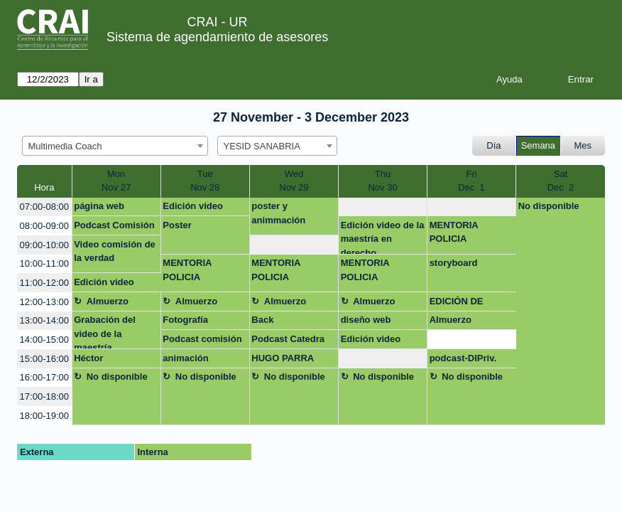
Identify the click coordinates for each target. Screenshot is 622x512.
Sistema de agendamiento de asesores (217, 37)
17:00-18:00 (44, 396)
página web (99, 206)
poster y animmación (278, 213)
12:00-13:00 (44, 302)
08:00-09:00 (44, 225)
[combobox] (115, 146)
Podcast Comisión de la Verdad (114, 227)
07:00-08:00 (44, 206)
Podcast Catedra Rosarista (287, 341)
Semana (538, 145)
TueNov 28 (204, 181)
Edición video (193, 206)
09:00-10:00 (44, 245)
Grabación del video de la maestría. (105, 331)
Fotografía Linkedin (185, 322)
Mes (583, 145)
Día (493, 145)
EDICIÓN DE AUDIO (457, 303)
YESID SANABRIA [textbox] (262, 146)
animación (185, 358)
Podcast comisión (202, 339)
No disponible (548, 206)
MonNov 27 (116, 181)
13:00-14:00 (44, 320)
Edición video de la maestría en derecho (383, 237)
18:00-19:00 (44, 415)
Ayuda (509, 79)
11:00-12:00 (44, 282)
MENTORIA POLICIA (454, 232)
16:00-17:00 (44, 377)
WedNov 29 (293, 181)
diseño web (366, 319)
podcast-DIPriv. (463, 358)
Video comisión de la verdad (115, 251)
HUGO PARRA (282, 358)
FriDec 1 (471, 181)
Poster (177, 225)
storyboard (454, 262)
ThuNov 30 (382, 181)
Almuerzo (108, 301)
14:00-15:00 (44, 339)
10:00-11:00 (44, 263)
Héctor (88, 358)
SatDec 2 (560, 181)
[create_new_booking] (383, 207)
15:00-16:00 (44, 358)
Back (262, 319)
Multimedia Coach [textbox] (65, 146)
